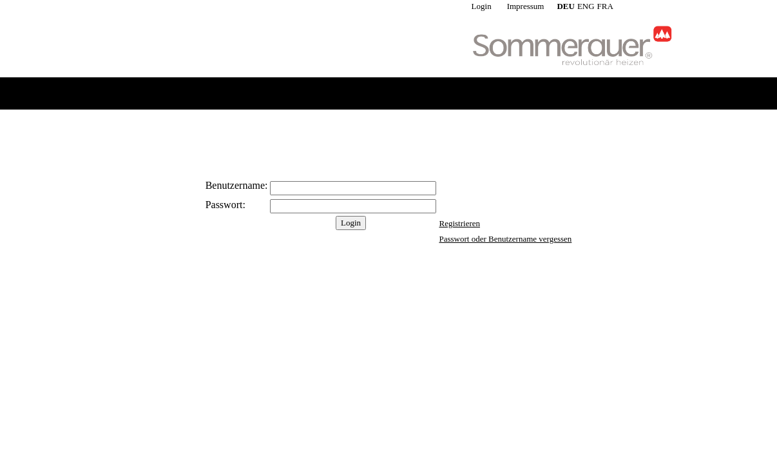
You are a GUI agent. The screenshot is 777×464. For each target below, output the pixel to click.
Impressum (525, 6)
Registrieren (459, 223)
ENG (586, 6)
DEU (565, 6)
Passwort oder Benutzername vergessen (505, 239)
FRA (605, 6)
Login (482, 6)
